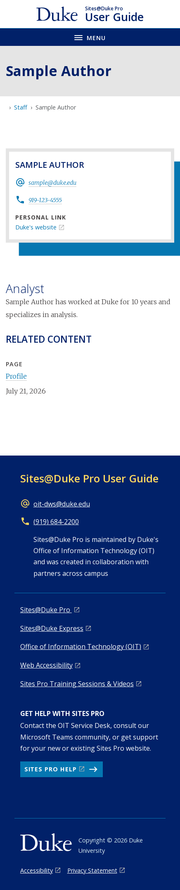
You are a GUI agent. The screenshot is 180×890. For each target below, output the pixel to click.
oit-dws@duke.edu (61, 503)
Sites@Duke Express (51, 628)
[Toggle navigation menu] (90, 37)
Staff (20, 107)
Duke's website (36, 227)
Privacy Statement (92, 870)
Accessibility (36, 870)
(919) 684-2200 (56, 521)
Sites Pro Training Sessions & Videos (77, 683)
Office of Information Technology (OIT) (80, 646)
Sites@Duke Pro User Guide (89, 478)
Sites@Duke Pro (46, 609)
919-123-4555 (45, 200)
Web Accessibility (46, 665)
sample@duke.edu (52, 182)
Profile (16, 376)
